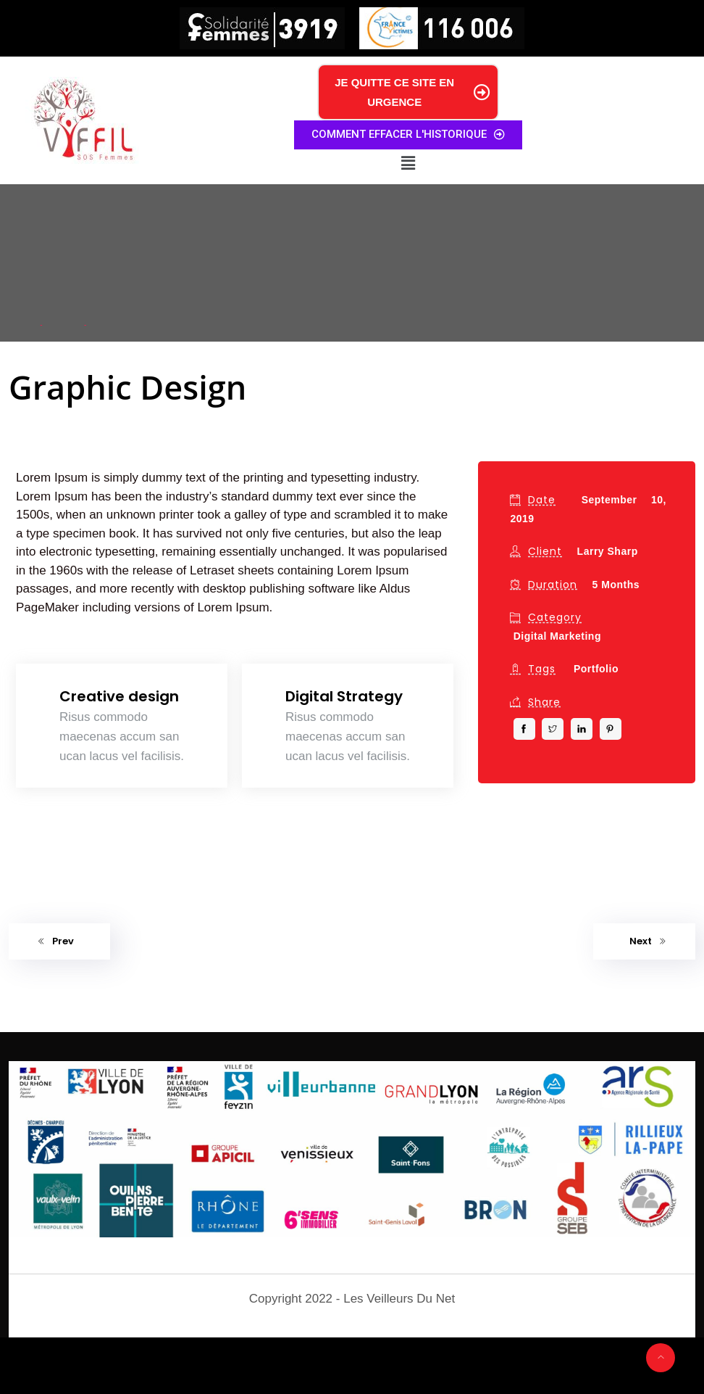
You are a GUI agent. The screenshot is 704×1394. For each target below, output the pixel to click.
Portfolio (596, 669)
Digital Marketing (557, 636)
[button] (407, 163)
